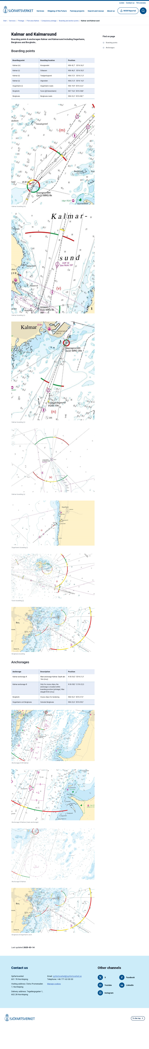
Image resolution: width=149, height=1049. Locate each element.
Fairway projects (77, 11)
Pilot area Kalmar (33, 21)
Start (5, 21)
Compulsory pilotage (49, 21)
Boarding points (111, 43)
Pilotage (21, 21)
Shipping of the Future (57, 11)
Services (40, 11)
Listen (121, 3)
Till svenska (141, 3)
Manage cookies (54, 984)
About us (111, 11)
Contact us (130, 3)
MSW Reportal (128, 11)
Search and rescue (96, 11)
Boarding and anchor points (69, 21)
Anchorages (110, 48)
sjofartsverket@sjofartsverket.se (67, 976)
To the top (137, 1018)
